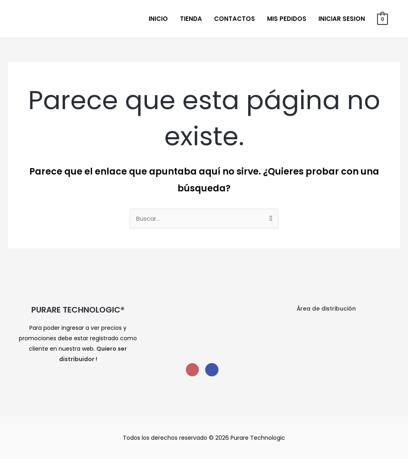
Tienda (191, 18)
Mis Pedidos (286, 18)
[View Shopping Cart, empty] (382, 18)
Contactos (234, 18)
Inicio (158, 18)
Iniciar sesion (341, 18)
